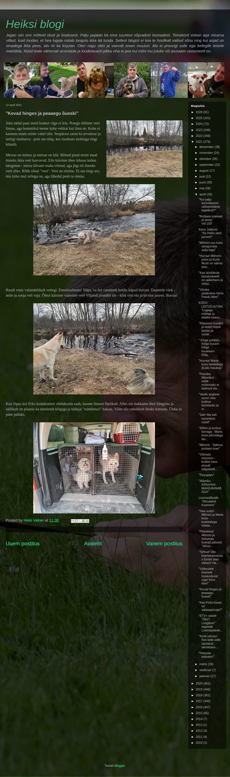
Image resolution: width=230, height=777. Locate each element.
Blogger (119, 765)
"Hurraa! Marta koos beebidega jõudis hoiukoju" (211, 364)
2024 (199, 124)
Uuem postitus (23, 543)
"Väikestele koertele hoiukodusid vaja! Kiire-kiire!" (208, 576)
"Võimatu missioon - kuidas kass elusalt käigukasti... (208, 462)
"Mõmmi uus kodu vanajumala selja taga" (211, 246)
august (204, 170)
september (207, 164)
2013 (199, 724)
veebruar (205, 670)
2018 (199, 695)
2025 (199, 118)
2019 (199, 689)
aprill (203, 194)
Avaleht (93, 543)
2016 (199, 707)
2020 (199, 683)
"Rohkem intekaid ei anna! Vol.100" (210, 220)
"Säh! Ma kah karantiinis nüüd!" (208, 418)
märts (203, 664)
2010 (199, 742)
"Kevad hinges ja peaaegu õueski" (210, 593)
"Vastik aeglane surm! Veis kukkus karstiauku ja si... (209, 402)
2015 (199, 713)
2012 (199, 730)
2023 (199, 130)
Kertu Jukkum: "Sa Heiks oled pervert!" (210, 233)
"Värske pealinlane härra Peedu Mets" (211, 293)
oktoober (205, 158)
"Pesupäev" (206, 475)
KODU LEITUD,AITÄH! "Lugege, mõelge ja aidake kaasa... (211, 310)
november (206, 152)
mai (202, 188)
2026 (199, 112)
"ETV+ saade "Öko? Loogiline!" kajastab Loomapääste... (210, 623)
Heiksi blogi (35, 24)
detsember (207, 146)
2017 (199, 701)
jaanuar (204, 676)
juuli (202, 176)
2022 (199, 135)
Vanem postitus (164, 543)
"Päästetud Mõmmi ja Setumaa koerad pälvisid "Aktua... (210, 539)
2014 (199, 719)
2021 (199, 141)
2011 (199, 736)
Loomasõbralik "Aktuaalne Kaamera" (208, 501)
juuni (203, 182)
